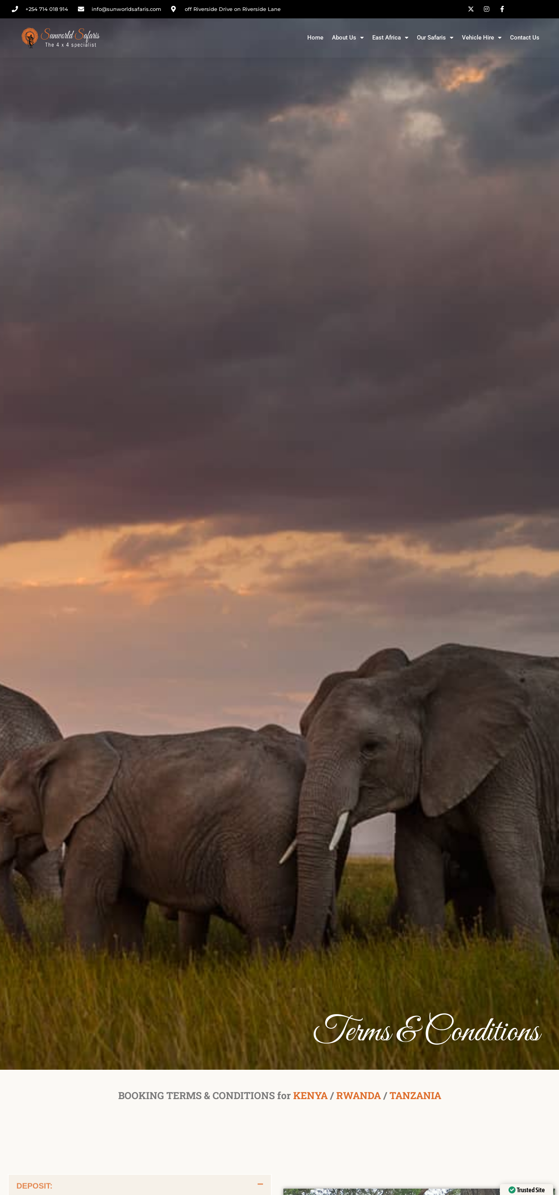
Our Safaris (435, 38)
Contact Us (524, 37)
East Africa (390, 38)
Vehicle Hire (481, 38)
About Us (348, 38)
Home (315, 37)
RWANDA (358, 1095)
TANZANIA (415, 1095)
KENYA (310, 1095)
